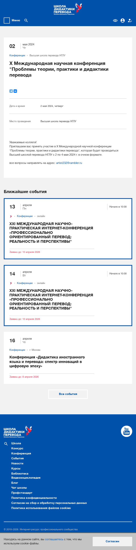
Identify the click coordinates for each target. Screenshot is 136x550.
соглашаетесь (54, 539)
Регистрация (130, 20)
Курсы (15, 468)
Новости (17, 463)
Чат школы (19, 487)
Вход (122, 20)
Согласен (112, 541)
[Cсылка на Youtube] (126, 431)
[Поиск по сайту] (26, 20)
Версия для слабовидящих (115, 20)
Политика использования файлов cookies (41, 508)
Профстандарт (21, 492)
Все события (68, 394)
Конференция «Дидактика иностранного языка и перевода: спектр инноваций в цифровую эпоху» (47, 361)
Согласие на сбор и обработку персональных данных (49, 502)
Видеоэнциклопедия (25, 477)
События (17, 458)
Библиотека (19, 473)
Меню (16, 20)
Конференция (21, 453)
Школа (16, 443)
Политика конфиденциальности (34, 497)
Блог (14, 482)
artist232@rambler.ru (69, 162)
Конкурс (17, 448)
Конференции (17, 55)
